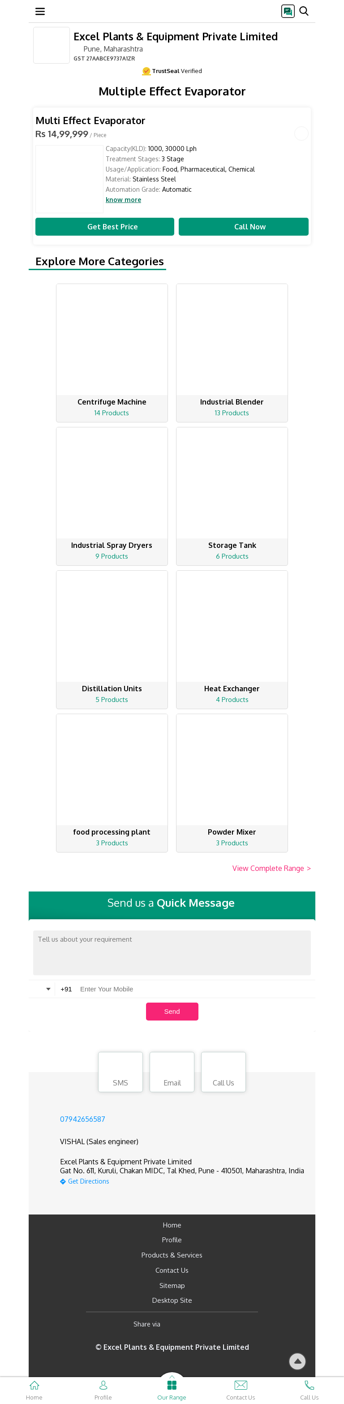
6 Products (232, 556)
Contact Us (172, 1270)
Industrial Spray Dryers (111, 545)
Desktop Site (172, 1300)
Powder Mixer (232, 831)
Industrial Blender (232, 401)
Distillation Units (112, 688)
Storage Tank (232, 545)
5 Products (111, 699)
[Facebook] (174, 1324)
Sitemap (172, 1285)
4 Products (232, 699)
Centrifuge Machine (111, 401)
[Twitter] (213, 1324)
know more (123, 199)
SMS (120, 1073)
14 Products (112, 413)
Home (172, 1225)
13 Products (232, 413)
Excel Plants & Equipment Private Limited (175, 36)
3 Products (112, 843)
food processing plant (111, 831)
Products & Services (172, 1255)
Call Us (223, 1073)
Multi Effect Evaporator (90, 120)
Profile (172, 1240)
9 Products (111, 556)
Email (172, 1073)
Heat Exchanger (232, 688)
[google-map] (182, 1180)
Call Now (244, 226)
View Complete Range (271, 869)
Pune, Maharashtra (108, 48)
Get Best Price (105, 226)
